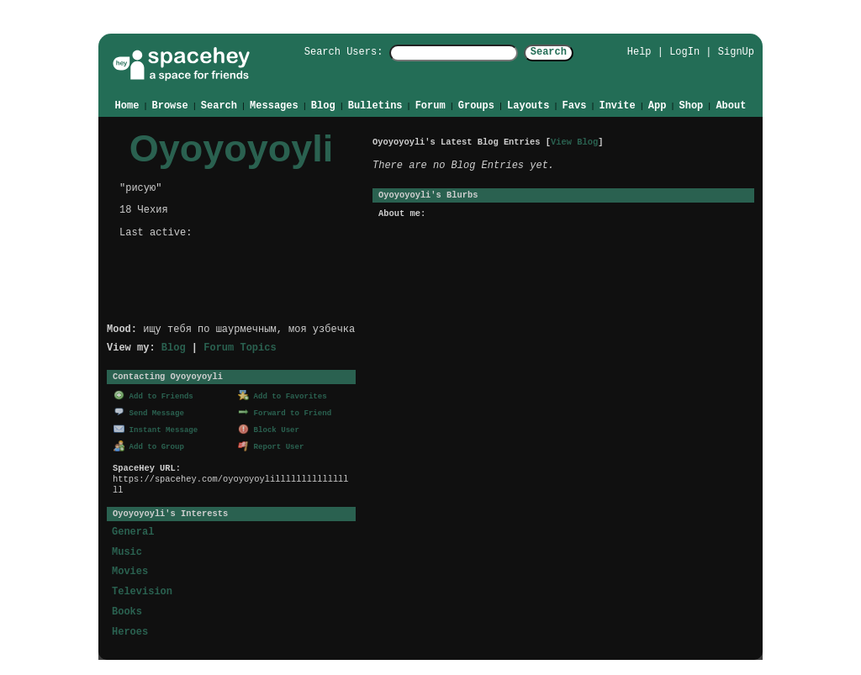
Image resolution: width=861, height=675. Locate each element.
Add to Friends (153, 394)
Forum (430, 105)
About (731, 105)
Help (639, 52)
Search (564, 52)
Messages (274, 105)
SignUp (736, 52)
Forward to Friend (284, 410)
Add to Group (149, 444)
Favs (575, 105)
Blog (323, 105)
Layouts (528, 105)
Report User (271, 444)
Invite (617, 105)
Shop (691, 105)
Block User (268, 427)
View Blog (574, 141)
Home (127, 105)
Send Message (149, 410)
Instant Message (156, 427)
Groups (476, 105)
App (657, 105)
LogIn (684, 52)
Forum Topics (239, 347)
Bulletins (375, 105)
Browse (170, 105)
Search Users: (328, 52)
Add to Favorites (282, 394)
